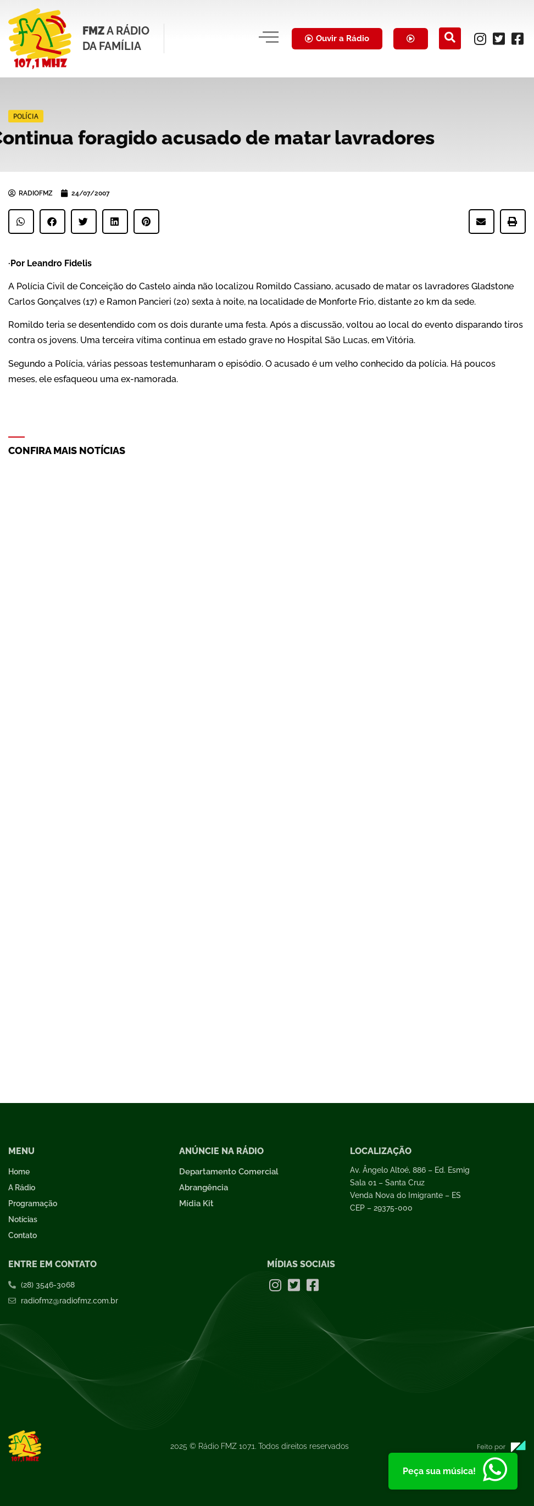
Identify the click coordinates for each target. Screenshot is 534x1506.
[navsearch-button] (450, 38)
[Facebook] (517, 38)
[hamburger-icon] (268, 38)
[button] (21, 221)
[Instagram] (480, 38)
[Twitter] (499, 38)
